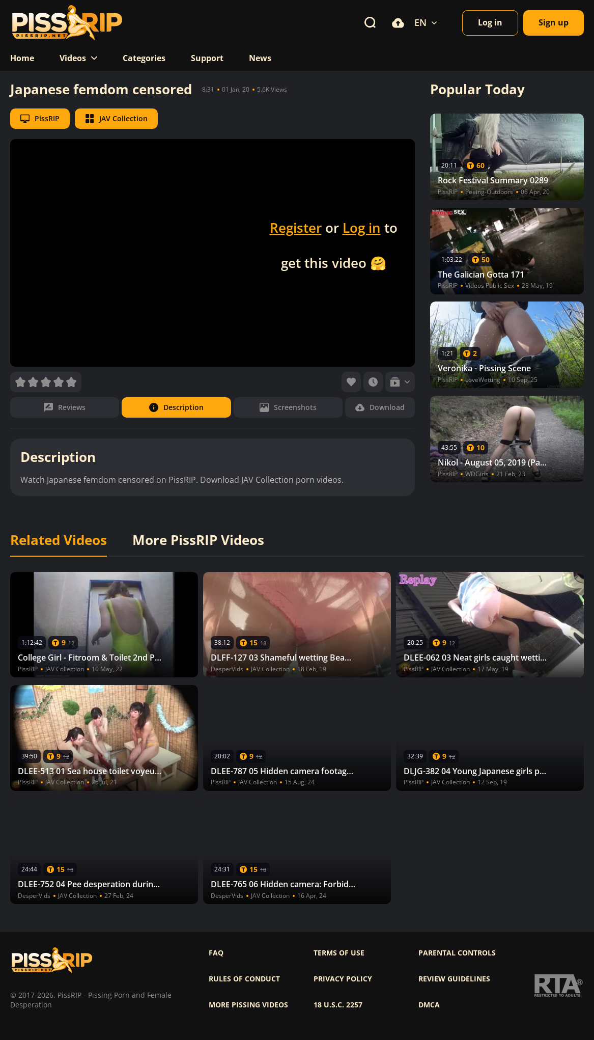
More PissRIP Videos (198, 540)
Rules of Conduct (244, 978)
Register (296, 227)
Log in (362, 227)
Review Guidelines (454, 978)
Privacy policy (343, 978)
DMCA (429, 1004)
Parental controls (457, 952)
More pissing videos (248, 1004)
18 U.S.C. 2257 (338, 1004)
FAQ (216, 952)
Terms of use (339, 952)
